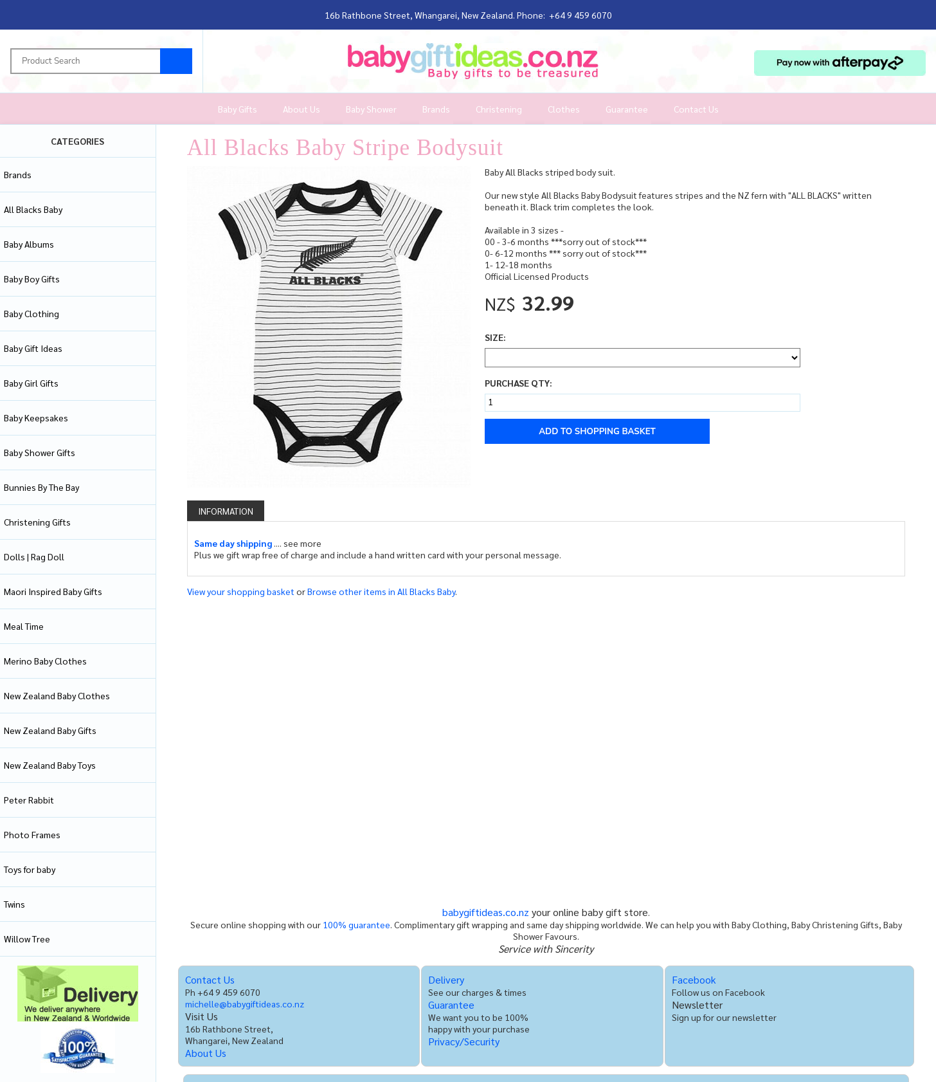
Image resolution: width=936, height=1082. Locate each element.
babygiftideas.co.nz (485, 912)
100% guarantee (356, 924)
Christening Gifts (37, 521)
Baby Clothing (31, 313)
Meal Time (24, 626)
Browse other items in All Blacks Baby (381, 591)
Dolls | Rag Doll (34, 556)
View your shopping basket (240, 591)
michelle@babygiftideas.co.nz (244, 1003)
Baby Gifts (237, 109)
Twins (14, 904)
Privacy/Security (464, 1041)
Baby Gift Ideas (33, 348)
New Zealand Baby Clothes (57, 695)
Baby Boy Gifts (32, 278)
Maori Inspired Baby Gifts (53, 591)
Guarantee (627, 109)
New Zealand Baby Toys (50, 765)
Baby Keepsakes (36, 417)
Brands (436, 109)
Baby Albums (29, 244)
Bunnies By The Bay (41, 487)
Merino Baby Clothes (45, 660)
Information (225, 511)
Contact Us (696, 109)
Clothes (564, 109)
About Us (301, 109)
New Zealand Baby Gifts (50, 730)
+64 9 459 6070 (580, 15)
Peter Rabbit (29, 799)
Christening (499, 109)
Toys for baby (29, 869)
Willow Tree (27, 938)
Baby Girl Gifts (31, 383)
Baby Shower (371, 109)
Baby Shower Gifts (39, 452)
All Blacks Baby (33, 209)
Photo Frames (32, 834)
